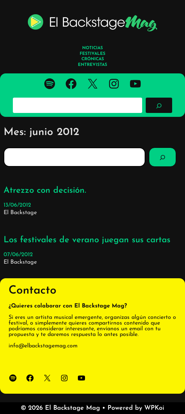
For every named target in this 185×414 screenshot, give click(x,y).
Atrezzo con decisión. (45, 190)
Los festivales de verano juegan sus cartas (87, 240)
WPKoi (154, 408)
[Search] (162, 157)
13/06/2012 (17, 205)
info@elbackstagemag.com (43, 346)
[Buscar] (159, 105)
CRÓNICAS (92, 59)
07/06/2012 (18, 255)
